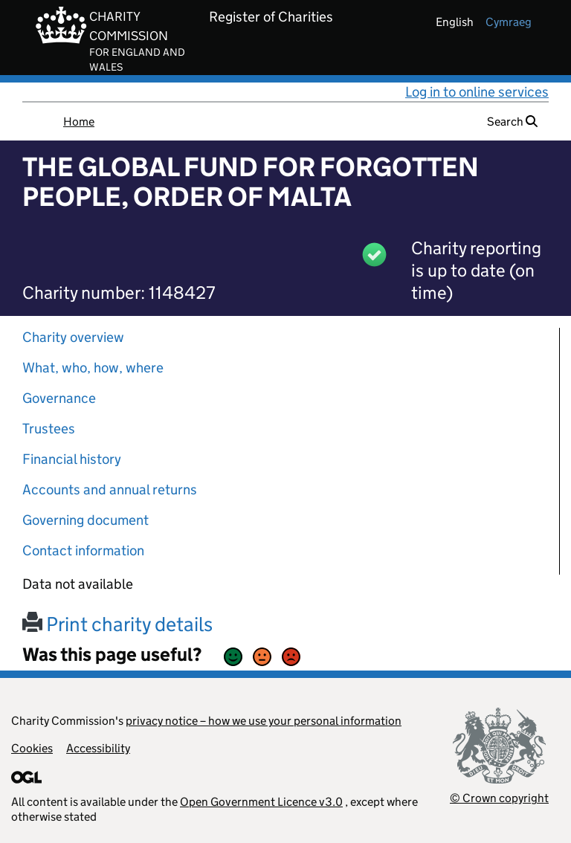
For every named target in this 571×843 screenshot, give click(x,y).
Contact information (83, 550)
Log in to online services (477, 91)
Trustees (48, 428)
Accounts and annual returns (109, 489)
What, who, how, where (93, 367)
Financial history (71, 459)
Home (78, 121)
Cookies (32, 748)
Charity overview (73, 337)
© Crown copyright (499, 798)
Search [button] (512, 121)
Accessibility (98, 748)
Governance (59, 398)
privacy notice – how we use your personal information (263, 721)
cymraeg (508, 22)
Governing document (85, 520)
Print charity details (117, 624)
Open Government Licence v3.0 (261, 802)
